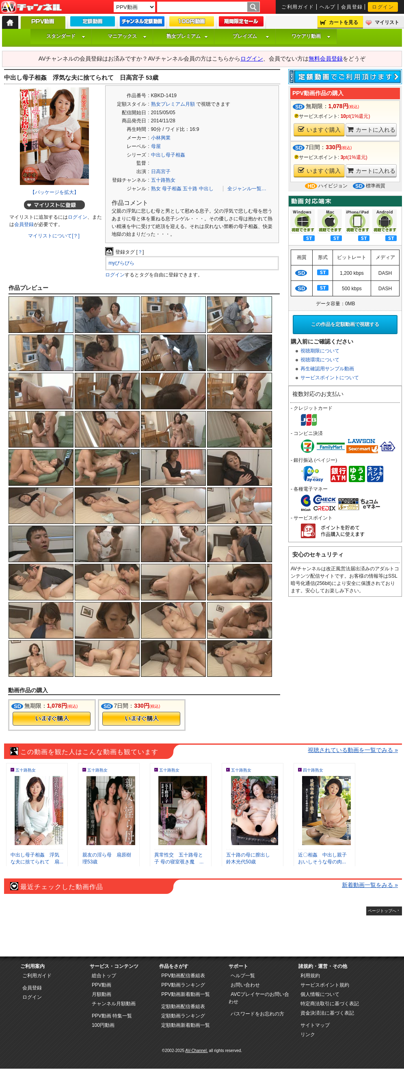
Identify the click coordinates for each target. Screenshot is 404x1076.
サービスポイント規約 (324, 985)
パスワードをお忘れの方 (257, 1014)
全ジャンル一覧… (246, 188)
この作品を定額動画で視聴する (345, 324)
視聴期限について (319, 351)
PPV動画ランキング (183, 985)
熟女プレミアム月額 (173, 104)
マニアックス (127, 36)
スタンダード (65, 36)
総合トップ (104, 975)
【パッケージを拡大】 (54, 192)
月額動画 (101, 994)
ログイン (383, 7)
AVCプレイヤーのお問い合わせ (259, 997)
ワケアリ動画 (311, 36)
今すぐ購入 (52, 719)
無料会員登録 (326, 58)
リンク (307, 1034)
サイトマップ (315, 1025)
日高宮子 (161, 171)
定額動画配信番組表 (183, 1006)
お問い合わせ (245, 985)
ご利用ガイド (297, 7)
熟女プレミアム (187, 36)
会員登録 (352, 7)
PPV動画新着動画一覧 (185, 994)
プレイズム (251, 36)
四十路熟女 (313, 770)
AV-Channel (31, 7)
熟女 (156, 188)
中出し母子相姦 (168, 155)
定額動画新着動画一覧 (185, 1025)
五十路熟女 (163, 180)
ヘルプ (328, 7)
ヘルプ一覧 (243, 975)
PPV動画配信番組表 (183, 975)
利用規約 (310, 975)
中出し (206, 188)
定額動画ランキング (183, 1016)
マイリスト (387, 22)
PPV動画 (101, 985)
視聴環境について (319, 360)
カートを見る (343, 22)
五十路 (190, 188)
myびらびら (121, 263)
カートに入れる (371, 129)
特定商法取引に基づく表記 (329, 1003)
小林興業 (161, 138)
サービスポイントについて (329, 377)
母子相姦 (171, 188)
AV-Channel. (196, 1050)
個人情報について (319, 994)
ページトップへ (382, 911)
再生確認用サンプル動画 (327, 369)
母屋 (156, 146)
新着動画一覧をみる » (370, 885)
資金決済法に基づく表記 (327, 1013)
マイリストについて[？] (54, 236)
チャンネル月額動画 (114, 1003)
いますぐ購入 (319, 129)
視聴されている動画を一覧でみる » (353, 750)
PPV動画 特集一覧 (112, 1016)
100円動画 (103, 1025)
